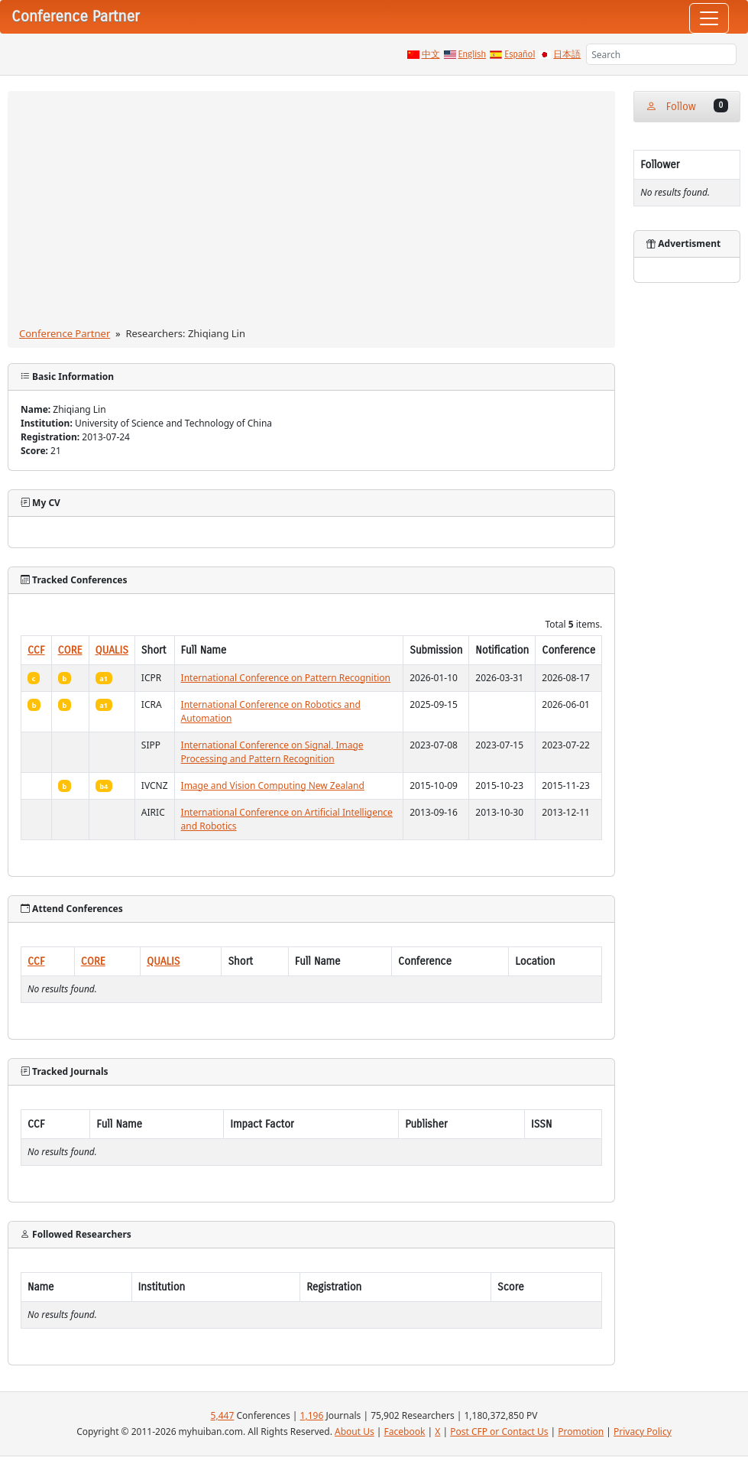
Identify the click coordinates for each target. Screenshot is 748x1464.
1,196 (312, 1415)
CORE (70, 650)
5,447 (223, 1415)
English (472, 54)
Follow (687, 106)
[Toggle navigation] (709, 18)
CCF (36, 650)
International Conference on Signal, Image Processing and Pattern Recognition (272, 751)
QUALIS (112, 650)
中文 (431, 54)
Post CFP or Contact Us (499, 1431)
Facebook (405, 1431)
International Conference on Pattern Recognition (285, 677)
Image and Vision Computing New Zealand (272, 785)
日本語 (567, 54)
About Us (354, 1431)
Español (519, 54)
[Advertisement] (312, 212)
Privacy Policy (643, 1431)
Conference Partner (64, 333)
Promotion (581, 1431)
